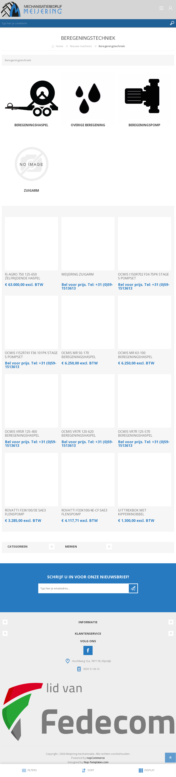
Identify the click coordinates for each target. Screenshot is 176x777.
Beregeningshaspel (31, 125)
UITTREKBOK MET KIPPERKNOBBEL (132, 512)
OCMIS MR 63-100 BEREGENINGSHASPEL (135, 355)
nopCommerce (96, 758)
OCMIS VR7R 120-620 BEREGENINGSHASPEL (78, 433)
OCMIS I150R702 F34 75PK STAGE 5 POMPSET (143, 276)
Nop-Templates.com (96, 762)
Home (59, 46)
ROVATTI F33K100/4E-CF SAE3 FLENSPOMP (84, 512)
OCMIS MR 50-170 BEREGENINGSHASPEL (78, 355)
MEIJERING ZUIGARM (77, 274)
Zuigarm (31, 191)
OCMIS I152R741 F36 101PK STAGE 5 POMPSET (31, 355)
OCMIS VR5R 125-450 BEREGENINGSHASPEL (22, 433)
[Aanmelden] (84, 588)
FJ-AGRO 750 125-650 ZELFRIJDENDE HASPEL (22, 276)
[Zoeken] (84, 23)
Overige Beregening (88, 125)
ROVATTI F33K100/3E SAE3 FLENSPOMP (25, 512)
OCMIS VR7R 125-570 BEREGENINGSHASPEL (135, 433)
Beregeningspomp (144, 125)
